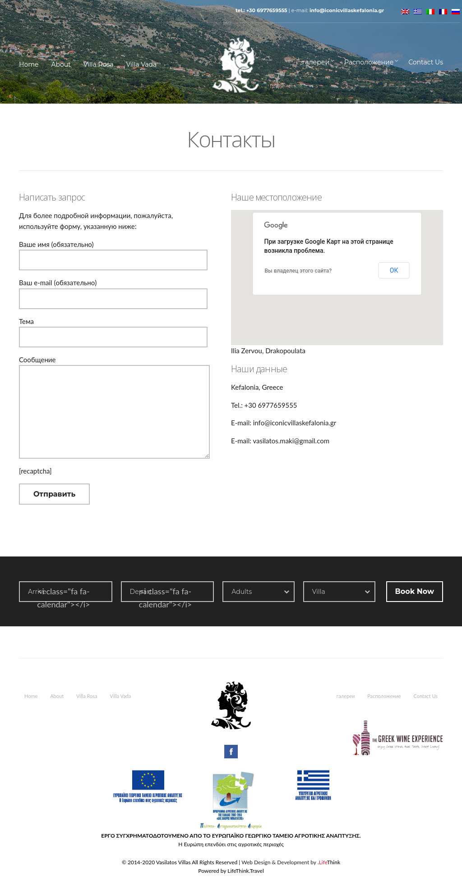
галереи (315, 62)
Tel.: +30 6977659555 (261, 10)
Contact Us (425, 62)
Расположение (368, 62)
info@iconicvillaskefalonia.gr (347, 10)
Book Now (414, 591)
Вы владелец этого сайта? (298, 271)
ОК (394, 270)
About (60, 64)
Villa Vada (141, 64)
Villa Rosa (98, 64)
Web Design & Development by (290, 862)
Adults (241, 592)
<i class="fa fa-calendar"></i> (63, 597)
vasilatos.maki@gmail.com (291, 441)
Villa (318, 592)
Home (28, 64)
